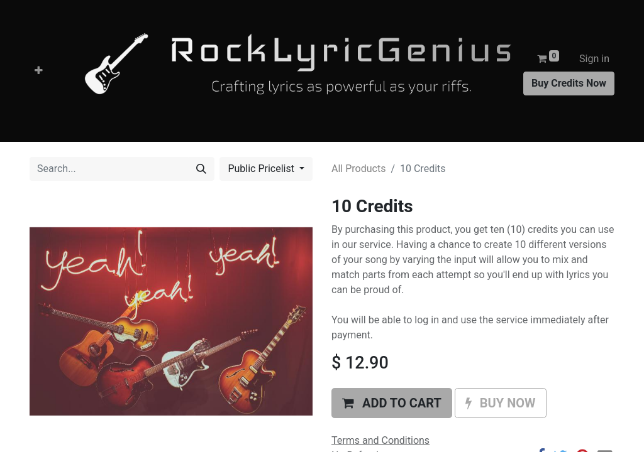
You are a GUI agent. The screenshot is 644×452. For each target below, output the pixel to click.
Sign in (594, 59)
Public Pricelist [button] (262, 169)
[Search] (201, 169)
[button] (39, 70)
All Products (358, 169)
